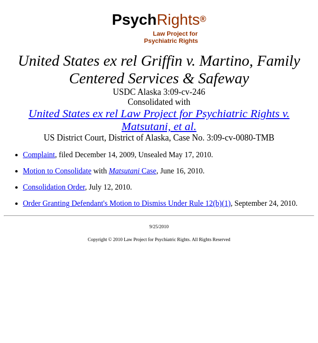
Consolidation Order (54, 187)
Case (132, 171)
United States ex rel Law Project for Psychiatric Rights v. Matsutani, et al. (159, 119)
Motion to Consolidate (57, 171)
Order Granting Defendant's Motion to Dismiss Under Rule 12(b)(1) (127, 203)
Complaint (39, 155)
